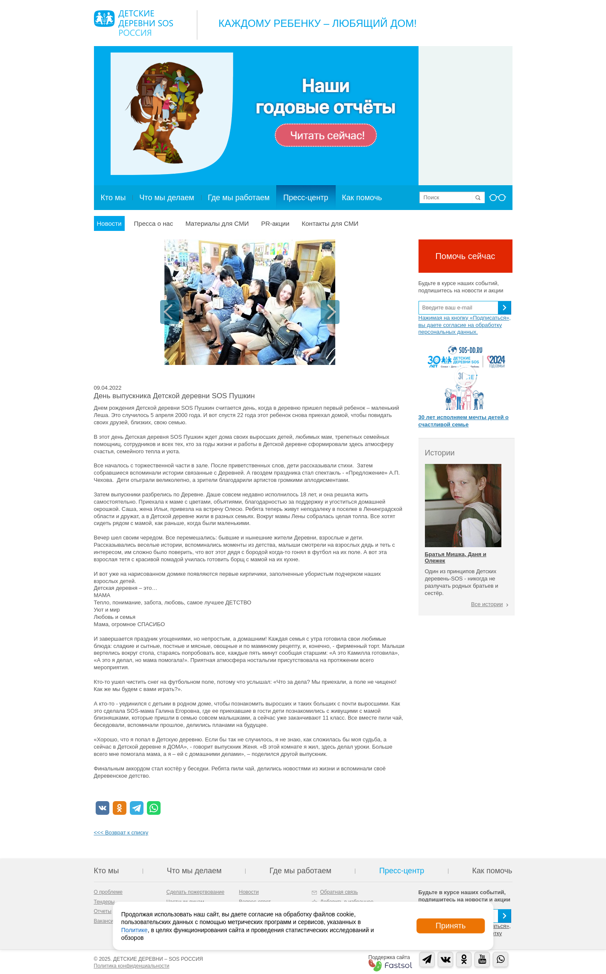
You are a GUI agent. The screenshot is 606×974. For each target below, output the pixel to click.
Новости (109, 223)
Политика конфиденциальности (132, 966)
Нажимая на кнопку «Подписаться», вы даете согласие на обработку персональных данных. (465, 325)
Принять (450, 926)
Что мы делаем (166, 197)
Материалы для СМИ (217, 223)
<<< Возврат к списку (121, 832)
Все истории (487, 604)
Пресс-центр (305, 197)
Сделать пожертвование (196, 892)
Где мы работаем (239, 197)
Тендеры (104, 902)
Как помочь (362, 197)
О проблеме (108, 892)
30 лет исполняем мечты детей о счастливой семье (464, 421)
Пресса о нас (153, 223)
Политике (134, 929)
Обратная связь (339, 892)
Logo (133, 23)
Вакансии (105, 921)
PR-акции (275, 223)
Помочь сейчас (465, 256)
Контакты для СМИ (330, 223)
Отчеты (102, 911)
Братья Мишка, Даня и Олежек (455, 557)
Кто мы (113, 197)
